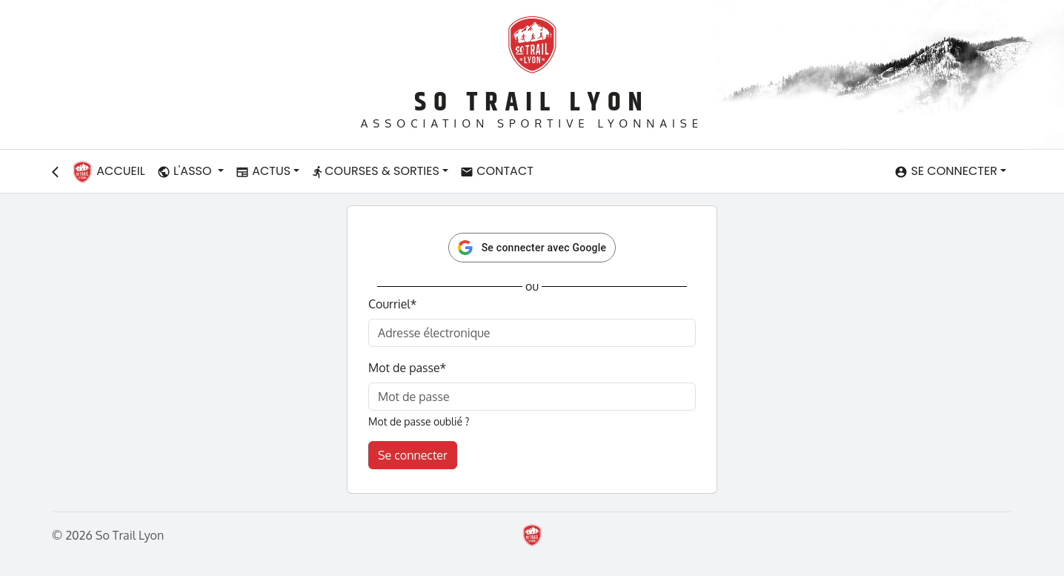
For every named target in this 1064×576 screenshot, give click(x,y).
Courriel (392, 304)
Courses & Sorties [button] (375, 170)
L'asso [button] (186, 170)
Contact (496, 170)
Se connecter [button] (945, 170)
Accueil (108, 172)
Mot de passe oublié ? (418, 421)
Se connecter (413, 455)
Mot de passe (407, 367)
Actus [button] (263, 170)
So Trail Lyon (531, 102)
